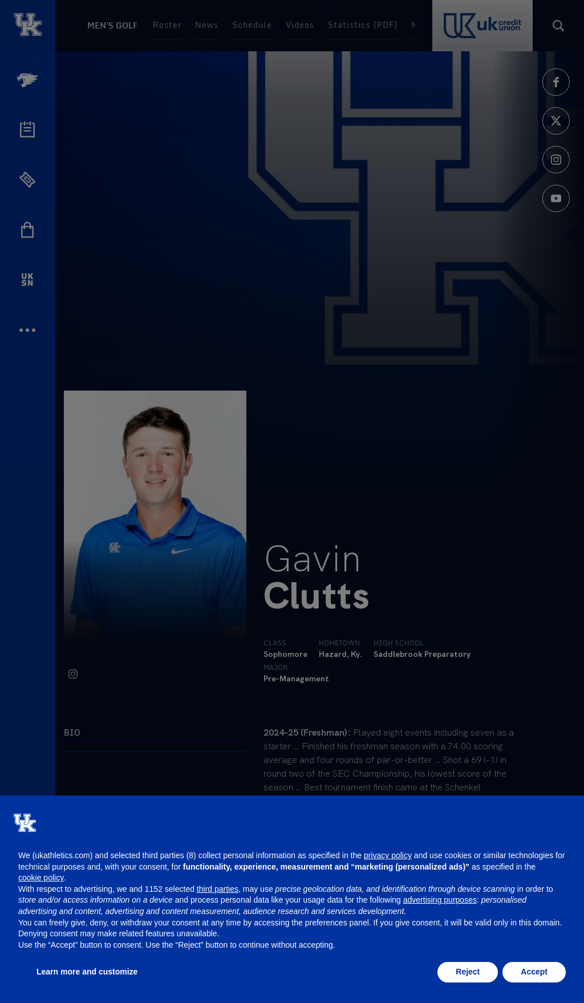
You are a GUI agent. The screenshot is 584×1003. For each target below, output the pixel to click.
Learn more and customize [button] (86, 971)
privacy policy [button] (388, 855)
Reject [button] (468, 971)
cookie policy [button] (41, 877)
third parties (217, 889)
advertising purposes (440, 899)
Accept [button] (534, 971)
